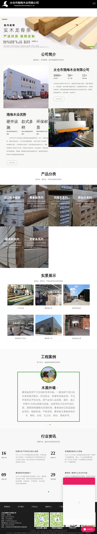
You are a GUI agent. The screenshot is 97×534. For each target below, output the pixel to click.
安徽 (50, 531)
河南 (62, 531)
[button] (46, 424)
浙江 (44, 531)
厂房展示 (62, 506)
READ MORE (59, 98)
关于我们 (21, 506)
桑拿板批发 (45, 533)
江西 (53, 531)
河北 (65, 531)
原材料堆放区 (76, 296)
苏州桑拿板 (52, 533)
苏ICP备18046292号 (71, 533)
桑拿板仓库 (48, 296)
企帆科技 (88, 533)
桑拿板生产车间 (20, 327)
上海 (41, 531)
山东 (47, 531)
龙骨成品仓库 (76, 327)
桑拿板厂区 (48, 327)
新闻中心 (48, 506)
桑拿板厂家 (38, 533)
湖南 (56, 531)
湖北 (59, 531)
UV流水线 (20, 296)
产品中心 (35, 506)
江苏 (38, 531)
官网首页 (7, 506)
